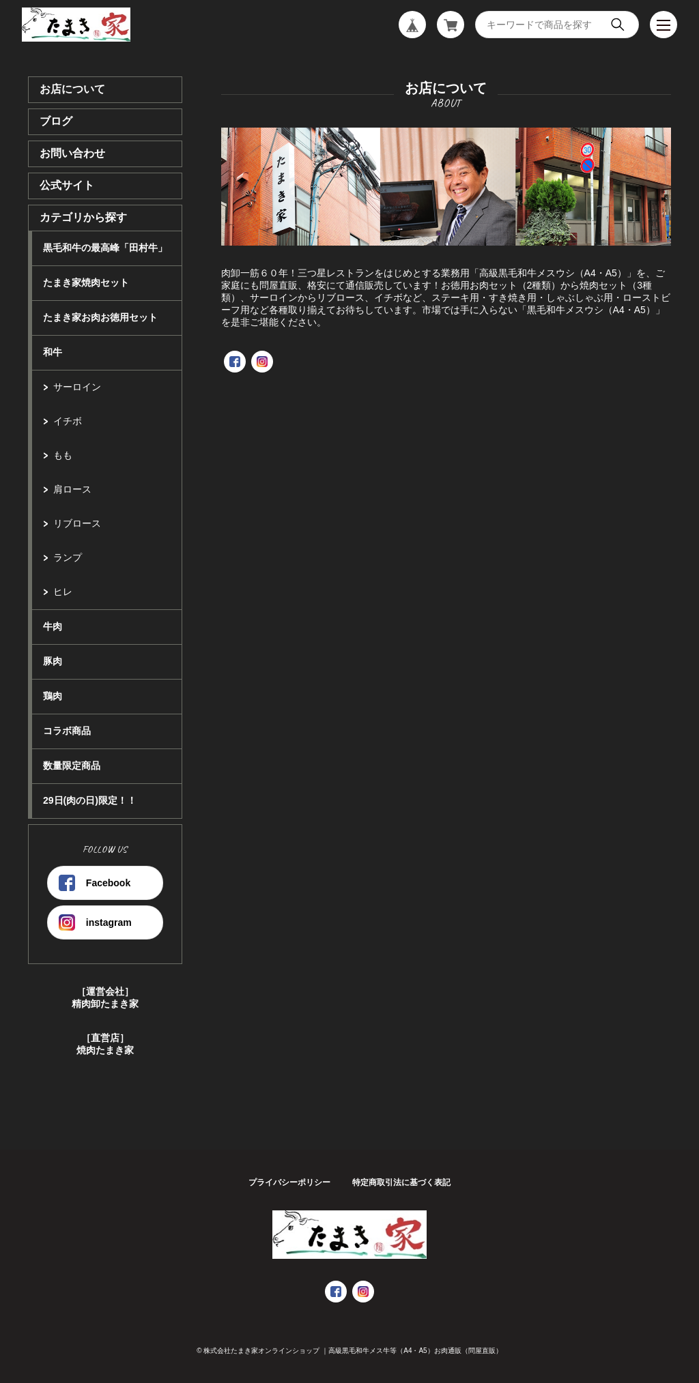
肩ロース (72, 489)
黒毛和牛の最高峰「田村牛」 (105, 247)
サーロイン (77, 386)
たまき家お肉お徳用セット (100, 317)
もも (62, 455)
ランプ (67, 557)
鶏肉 (52, 695)
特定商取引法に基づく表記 (401, 1182)
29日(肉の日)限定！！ (90, 800)
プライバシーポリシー (289, 1182)
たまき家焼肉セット (86, 282)
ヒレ (62, 591)
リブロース (77, 523)
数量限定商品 (71, 765)
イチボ (67, 421)
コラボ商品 (67, 730)
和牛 (52, 352)
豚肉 (52, 661)
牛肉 (52, 626)
